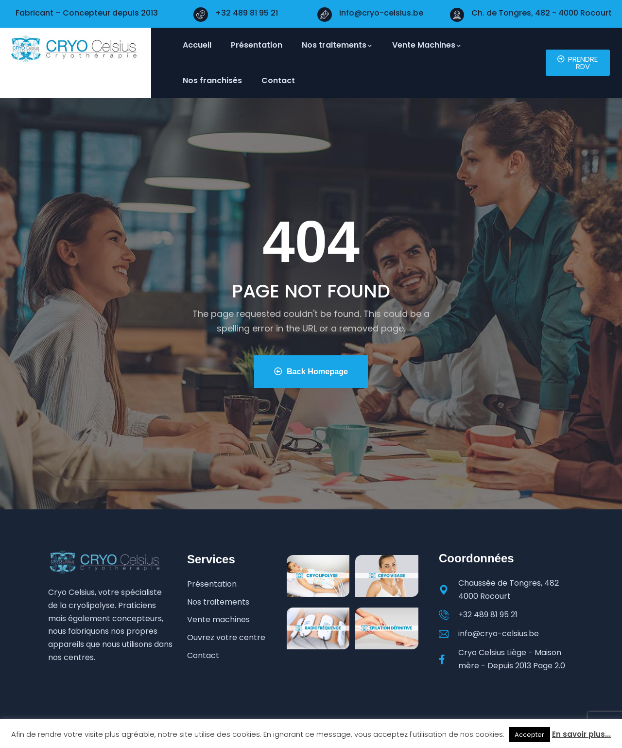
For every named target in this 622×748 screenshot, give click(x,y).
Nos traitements (337, 45)
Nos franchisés (212, 80)
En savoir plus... (581, 734)
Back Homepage (310, 371)
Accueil (197, 45)
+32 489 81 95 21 (246, 12)
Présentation (256, 45)
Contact (278, 80)
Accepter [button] (529, 734)
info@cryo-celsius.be (381, 12)
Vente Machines (427, 45)
